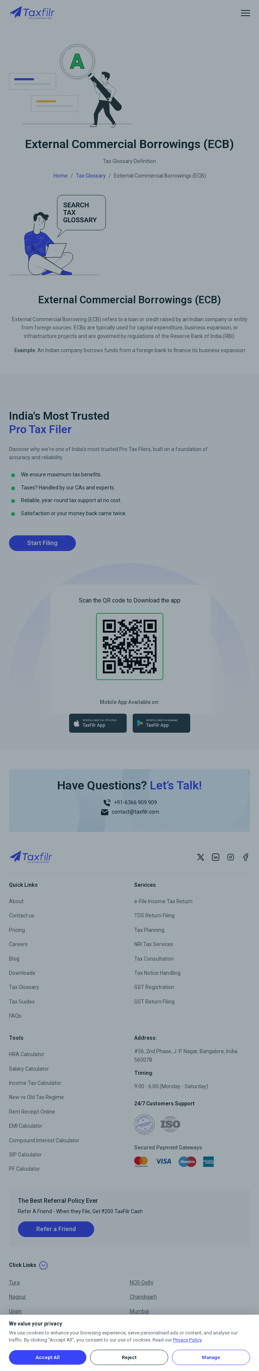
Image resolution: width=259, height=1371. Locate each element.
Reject (129, 1357)
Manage (211, 1357)
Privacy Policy (187, 1340)
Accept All (48, 1357)
